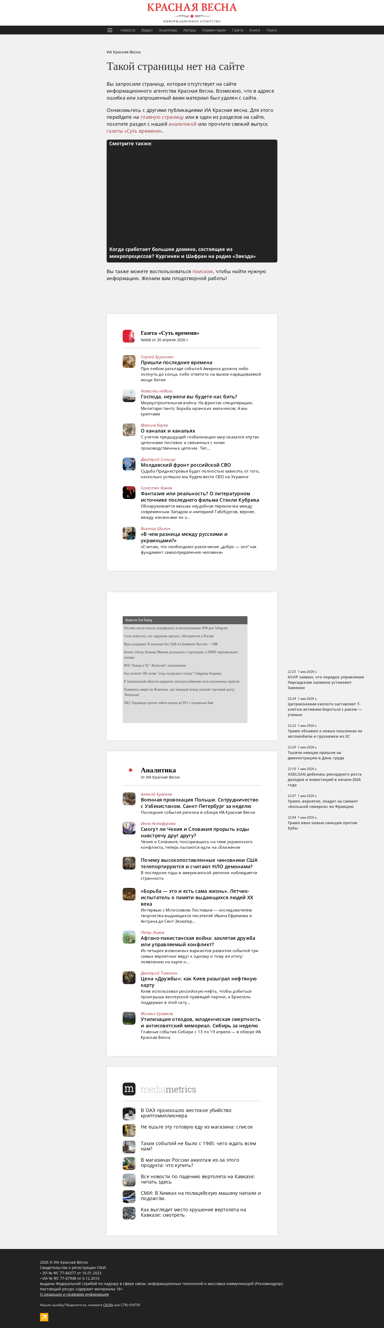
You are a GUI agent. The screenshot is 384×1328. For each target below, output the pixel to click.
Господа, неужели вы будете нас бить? (189, 396)
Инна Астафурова (158, 823)
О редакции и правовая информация (74, 1294)
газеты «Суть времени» (134, 131)
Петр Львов (152, 932)
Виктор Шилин (156, 528)
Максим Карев (154, 425)
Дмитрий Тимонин (159, 973)
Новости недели (157, 391)
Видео (147, 30)
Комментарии (214, 30)
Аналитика (168, 30)
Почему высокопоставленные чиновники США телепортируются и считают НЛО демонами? (199, 863)
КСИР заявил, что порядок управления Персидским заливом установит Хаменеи (326, 682)
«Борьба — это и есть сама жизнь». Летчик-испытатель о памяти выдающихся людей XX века (197, 897)
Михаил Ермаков (157, 1013)
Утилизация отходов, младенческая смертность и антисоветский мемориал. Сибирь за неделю (201, 1022)
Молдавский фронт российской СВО (186, 465)
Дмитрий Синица (158, 459)
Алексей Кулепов (156, 794)
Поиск (271, 30)
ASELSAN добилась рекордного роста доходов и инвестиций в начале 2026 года (325, 779)
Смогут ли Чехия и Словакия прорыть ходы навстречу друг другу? (195, 832)
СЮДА (108, 1305)
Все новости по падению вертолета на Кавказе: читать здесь (198, 1179)
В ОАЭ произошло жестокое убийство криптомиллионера (186, 1113)
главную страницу (162, 117)
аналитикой (183, 124)
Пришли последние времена (176, 362)
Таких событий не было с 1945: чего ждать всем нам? (198, 1146)
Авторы (189, 30)
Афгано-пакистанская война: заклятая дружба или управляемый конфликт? (198, 941)
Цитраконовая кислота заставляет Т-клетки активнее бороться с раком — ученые (325, 709)
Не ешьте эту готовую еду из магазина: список (197, 1126)
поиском (203, 271)
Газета (237, 30)
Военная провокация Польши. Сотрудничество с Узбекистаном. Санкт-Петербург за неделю (199, 802)
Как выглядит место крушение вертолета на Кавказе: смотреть (193, 1212)
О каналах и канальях (168, 430)
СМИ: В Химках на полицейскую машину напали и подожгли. (201, 1195)
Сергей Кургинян (157, 356)
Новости (128, 30)
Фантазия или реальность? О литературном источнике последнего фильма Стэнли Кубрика (200, 496)
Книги (255, 30)
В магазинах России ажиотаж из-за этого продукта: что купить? (190, 1162)
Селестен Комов (156, 487)
